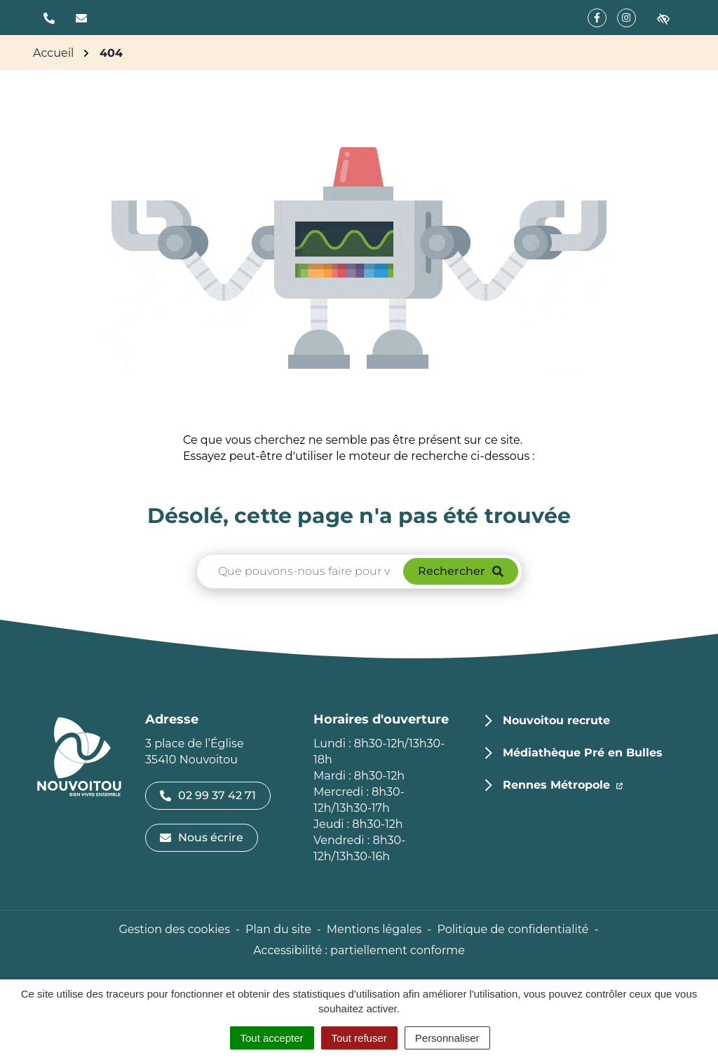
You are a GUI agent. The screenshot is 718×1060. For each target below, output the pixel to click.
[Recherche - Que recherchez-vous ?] (300, 571)
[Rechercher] (460, 571)
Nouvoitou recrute (556, 720)
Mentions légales (374, 929)
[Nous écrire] (81, 18)
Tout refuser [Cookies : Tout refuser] (359, 1038)
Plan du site (278, 929)
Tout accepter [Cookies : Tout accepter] (272, 1038)
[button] (49, 18)
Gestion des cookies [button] (173, 929)
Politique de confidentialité (512, 929)
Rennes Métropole (563, 783)
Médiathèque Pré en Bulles (583, 752)
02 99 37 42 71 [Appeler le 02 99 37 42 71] (208, 795)
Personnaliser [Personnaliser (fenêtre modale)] (447, 1038)
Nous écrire (201, 837)
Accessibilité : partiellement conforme (359, 950)
